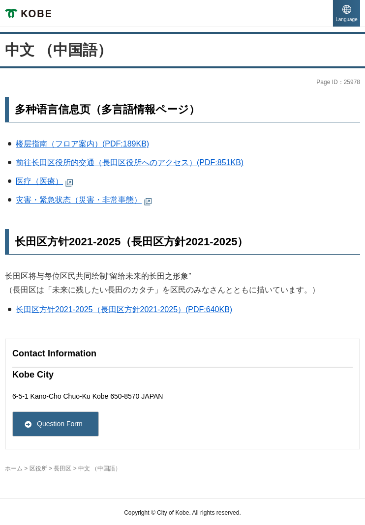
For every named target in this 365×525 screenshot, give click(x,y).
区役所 (38, 468)
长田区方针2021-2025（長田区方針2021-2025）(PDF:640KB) (124, 309)
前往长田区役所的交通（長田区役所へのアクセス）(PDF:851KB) (129, 162)
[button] (346, 13)
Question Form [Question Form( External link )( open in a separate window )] (60, 424)
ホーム (14, 468)
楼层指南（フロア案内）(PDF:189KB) (82, 144)
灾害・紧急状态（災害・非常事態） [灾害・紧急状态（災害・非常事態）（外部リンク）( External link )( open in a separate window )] (79, 200)
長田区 (62, 468)
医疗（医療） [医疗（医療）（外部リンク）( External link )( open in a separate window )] (39, 181)
